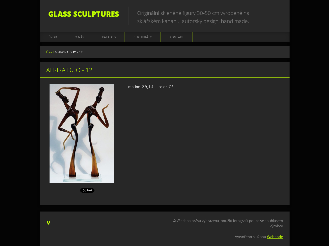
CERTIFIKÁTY (142, 37)
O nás (79, 37)
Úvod (52, 37)
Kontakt (176, 37)
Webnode (275, 236)
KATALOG (109, 37)
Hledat (278, 13)
